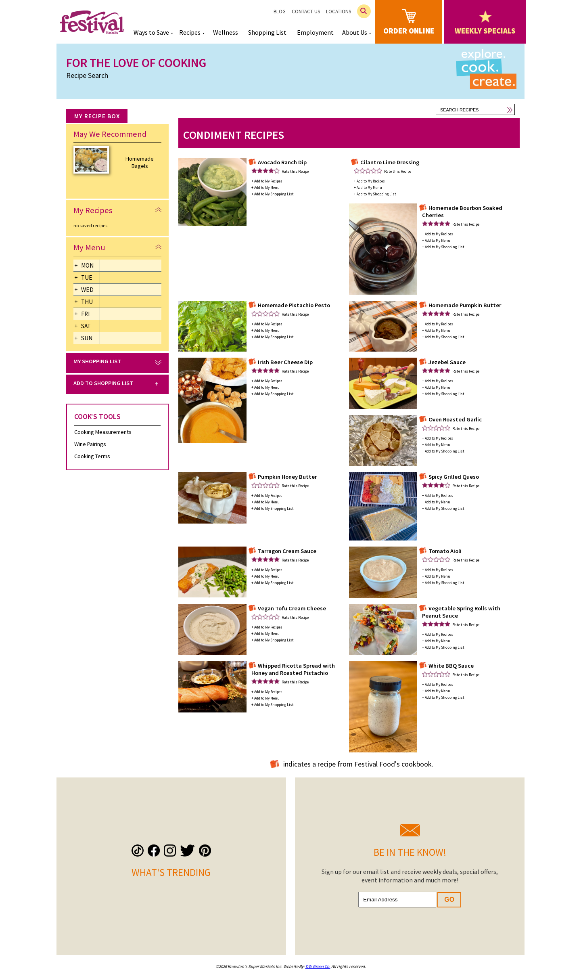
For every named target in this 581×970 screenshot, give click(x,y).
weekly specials (485, 23)
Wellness (225, 32)
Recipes (190, 32)
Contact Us (306, 11)
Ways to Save (151, 32)
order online (408, 21)
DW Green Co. (317, 966)
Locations (338, 11)
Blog (280, 11)
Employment (315, 32)
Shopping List (267, 32)
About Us (354, 32)
